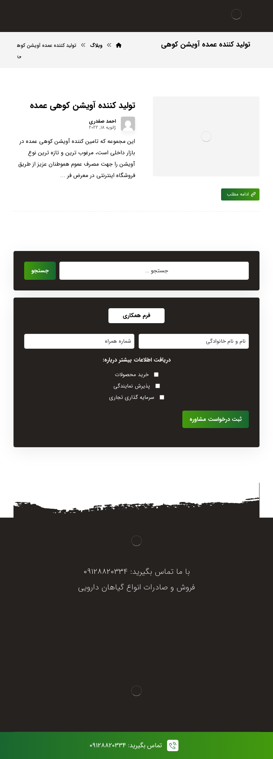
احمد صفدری (102, 121)
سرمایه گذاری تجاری (131, 397)
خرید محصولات (132, 374)
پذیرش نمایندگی (131, 386)
